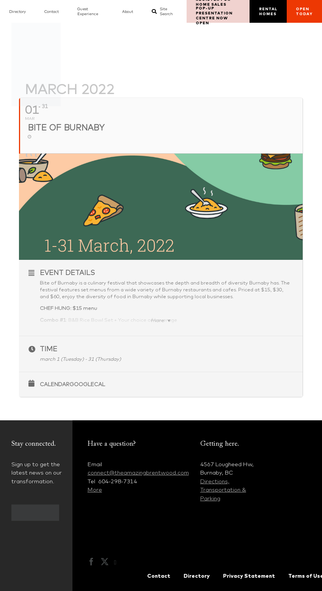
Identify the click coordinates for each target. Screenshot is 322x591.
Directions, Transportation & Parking (223, 490)
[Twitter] (104, 562)
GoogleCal (87, 384)
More (95, 489)
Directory (197, 575)
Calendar (54, 384)
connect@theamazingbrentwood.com (138, 472)
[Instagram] (119, 563)
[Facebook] (91, 562)
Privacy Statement (249, 575)
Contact (158, 575)
